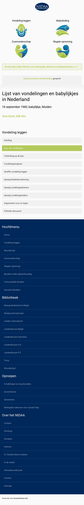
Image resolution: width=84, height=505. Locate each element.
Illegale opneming (12, 266)
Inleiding (8, 140)
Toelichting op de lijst (14, 156)
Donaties (8, 439)
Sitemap (8, 486)
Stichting (8, 431)
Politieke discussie (12, 211)
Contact (7, 423)
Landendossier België (13, 329)
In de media (9, 462)
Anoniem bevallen (12, 290)
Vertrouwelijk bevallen (14, 282)
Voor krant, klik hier (14, 116)
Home (7, 235)
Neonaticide (9, 250)
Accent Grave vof (21, 498)
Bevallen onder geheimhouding (18, 274)
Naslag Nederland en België (16, 305)
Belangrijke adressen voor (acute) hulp (21, 407)
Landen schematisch (13, 321)
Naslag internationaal (13, 313)
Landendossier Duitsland (15, 337)
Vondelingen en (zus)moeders (17, 384)
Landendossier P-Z (12, 352)
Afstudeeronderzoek (13, 470)
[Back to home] (42, 7)
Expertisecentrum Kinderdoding (37, 78)
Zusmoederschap (12, 258)
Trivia (6, 360)
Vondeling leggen (12, 242)
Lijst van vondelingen (13, 148)
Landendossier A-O (12, 345)
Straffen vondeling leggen (15, 171)
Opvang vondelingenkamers (16, 187)
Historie (7, 447)
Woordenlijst (10, 368)
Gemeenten (9, 399)
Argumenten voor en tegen (16, 203)
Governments (10, 392)
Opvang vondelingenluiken (16, 195)
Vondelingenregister (13, 164)
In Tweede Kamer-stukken (15, 454)
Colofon (7, 478)
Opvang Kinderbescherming (16, 179)
